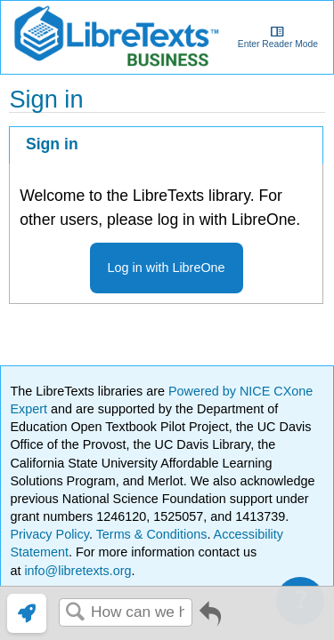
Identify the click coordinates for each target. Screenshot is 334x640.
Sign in (52, 144)
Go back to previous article (210, 620)
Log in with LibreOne (166, 267)
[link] (26, 613)
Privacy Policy (49, 534)
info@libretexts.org (75, 571)
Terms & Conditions (152, 534)
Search (75, 613)
